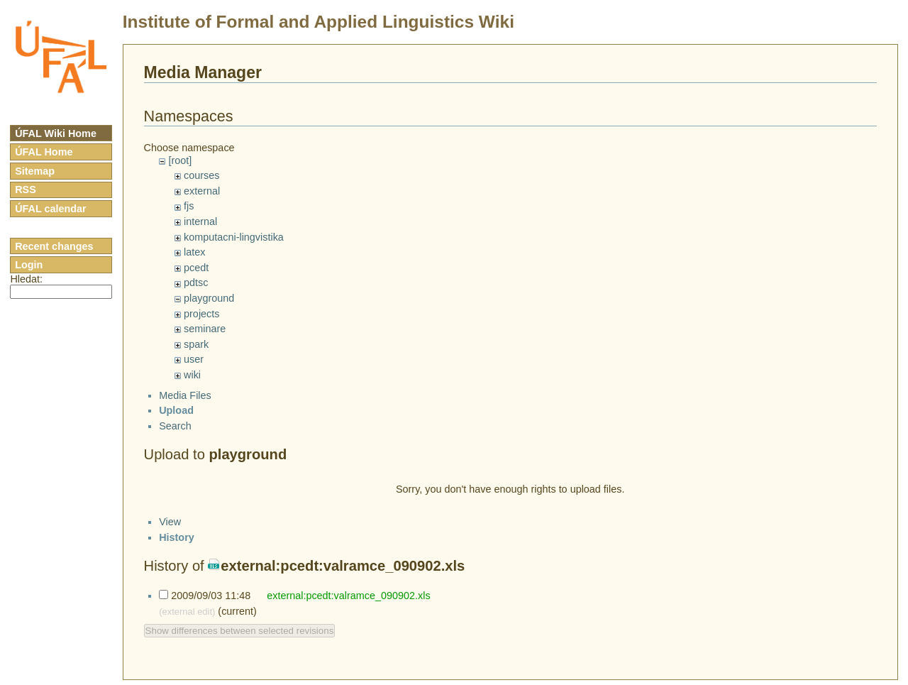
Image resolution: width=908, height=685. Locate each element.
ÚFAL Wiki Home (55, 133)
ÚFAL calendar (51, 208)
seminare (205, 328)
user (194, 359)
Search (175, 438)
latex (194, 252)
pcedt (196, 267)
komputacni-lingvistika (234, 237)
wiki (192, 374)
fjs (189, 206)
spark (196, 344)
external (202, 191)
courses (201, 175)
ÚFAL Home (43, 152)
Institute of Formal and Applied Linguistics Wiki (318, 21)
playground (209, 298)
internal (200, 221)
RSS (25, 189)
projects (201, 313)
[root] (180, 160)
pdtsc (196, 282)
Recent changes (54, 246)
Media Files (185, 407)
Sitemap (35, 171)
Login (29, 264)
